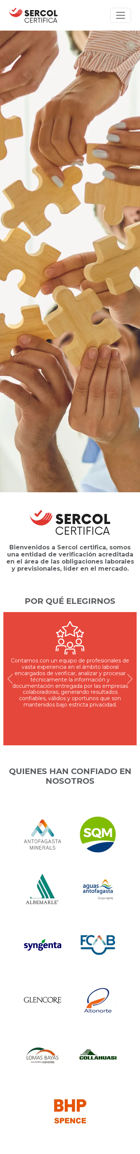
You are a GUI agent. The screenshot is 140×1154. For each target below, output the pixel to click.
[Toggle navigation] (120, 15)
